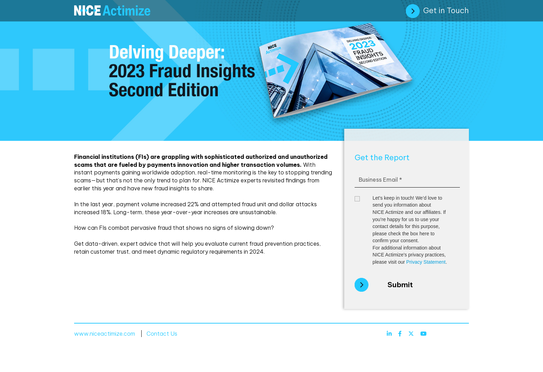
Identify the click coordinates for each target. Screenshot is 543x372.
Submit (400, 284)
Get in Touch (437, 11)
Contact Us (161, 333)
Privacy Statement (426, 262)
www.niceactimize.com (104, 333)
